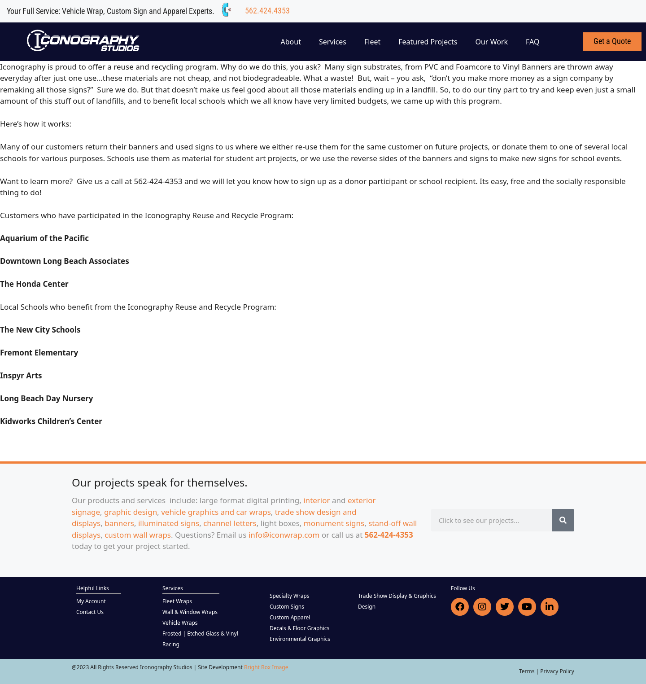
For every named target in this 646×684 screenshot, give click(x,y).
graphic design (130, 512)
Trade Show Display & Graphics (397, 596)
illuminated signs (168, 523)
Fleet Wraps (177, 601)
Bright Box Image (266, 667)
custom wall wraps (138, 535)
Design (366, 606)
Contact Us (90, 612)
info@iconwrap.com (284, 535)
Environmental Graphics (300, 639)
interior (316, 500)
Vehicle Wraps (180, 623)
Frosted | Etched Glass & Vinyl (200, 633)
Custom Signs (287, 606)
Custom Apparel (290, 617)
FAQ (532, 42)
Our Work (491, 42)
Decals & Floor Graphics (299, 628)
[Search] (563, 520)
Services (332, 42)
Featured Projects (427, 42)
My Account (91, 601)
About (291, 42)
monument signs (334, 523)
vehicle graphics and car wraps (216, 512)
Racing (170, 644)
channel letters (230, 523)
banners (119, 523)
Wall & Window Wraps (190, 612)
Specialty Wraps (290, 596)
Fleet (372, 42)
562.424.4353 (267, 10)
